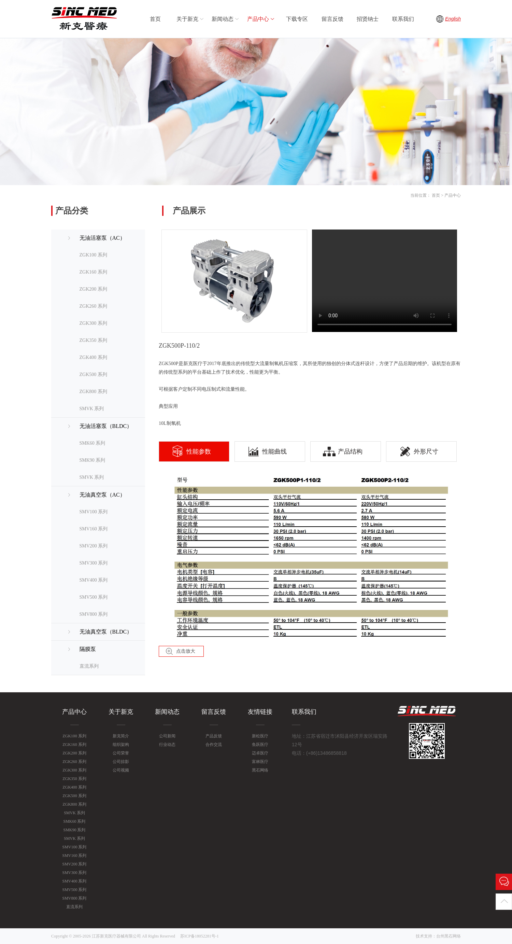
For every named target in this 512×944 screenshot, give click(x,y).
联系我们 (403, 19)
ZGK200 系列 (93, 289)
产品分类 (71, 210)
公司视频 (121, 770)
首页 (155, 19)
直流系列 (89, 666)
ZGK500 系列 (93, 374)
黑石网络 (260, 770)
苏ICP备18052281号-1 (199, 936)
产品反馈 (213, 736)
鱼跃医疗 (260, 744)
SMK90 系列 (92, 460)
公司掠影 (121, 761)
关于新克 (190, 19)
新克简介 (121, 736)
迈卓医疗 (260, 753)
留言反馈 (332, 19)
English (453, 19)
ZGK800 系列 (93, 391)
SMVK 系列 (92, 408)
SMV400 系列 (94, 580)
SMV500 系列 (94, 597)
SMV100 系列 (94, 511)
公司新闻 (167, 736)
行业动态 (167, 744)
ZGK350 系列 (93, 340)
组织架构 (121, 744)
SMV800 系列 (94, 614)
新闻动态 (226, 19)
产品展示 (189, 210)
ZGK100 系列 (93, 255)
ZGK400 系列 (93, 357)
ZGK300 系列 (93, 323)
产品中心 (261, 19)
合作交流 (213, 744)
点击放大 (185, 651)
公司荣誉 (121, 753)
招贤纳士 (368, 19)
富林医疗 (260, 761)
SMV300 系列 (94, 563)
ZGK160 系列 (93, 272)
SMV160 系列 (94, 528)
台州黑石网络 (448, 936)
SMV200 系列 (94, 546)
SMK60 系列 (92, 443)
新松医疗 (260, 736)
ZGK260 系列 (93, 306)
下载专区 (297, 19)
